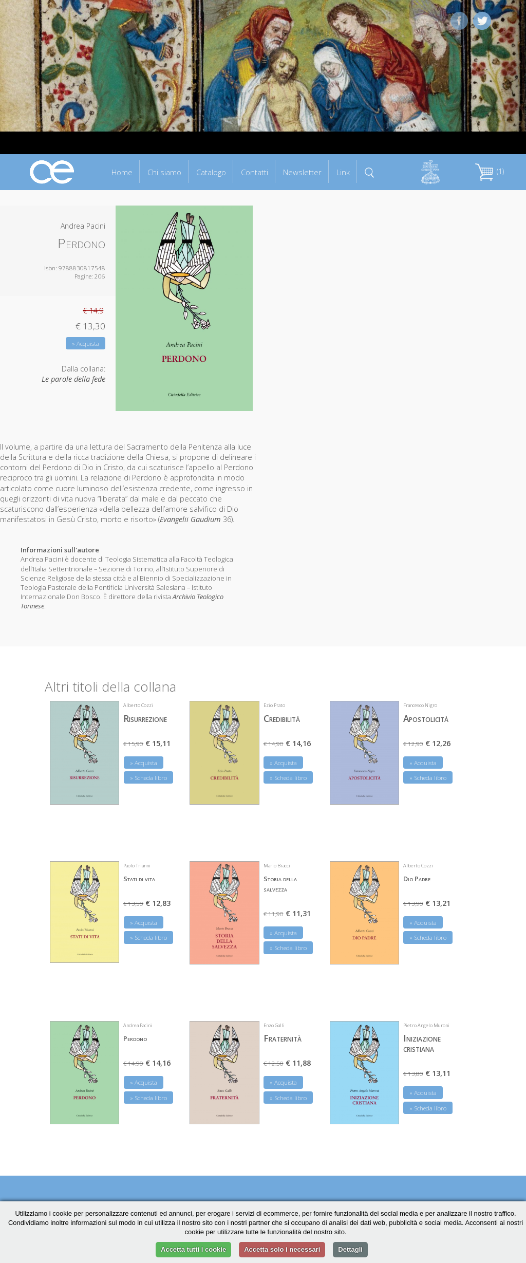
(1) (489, 171)
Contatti (254, 172)
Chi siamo (164, 172)
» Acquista (85, 343)
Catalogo (211, 172)
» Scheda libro (148, 778)
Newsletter (302, 172)
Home (122, 172)
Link (343, 172)
